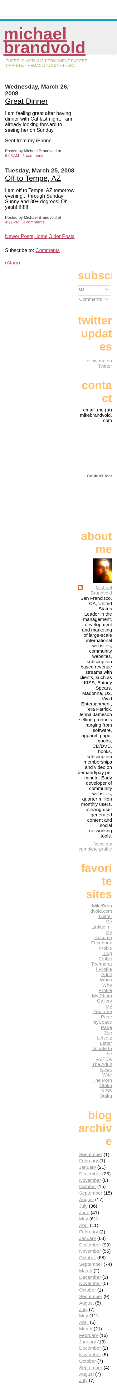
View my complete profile (95, 846)
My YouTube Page (102, 1011)
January (87, 1167)
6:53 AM (12, 155)
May (83, 1218)
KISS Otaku (105, 1093)
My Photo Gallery (102, 998)
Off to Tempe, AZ (33, 178)
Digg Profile (105, 956)
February (88, 1160)
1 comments (33, 155)
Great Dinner (26, 101)
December (90, 1173)
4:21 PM (12, 222)
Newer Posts (19, 236)
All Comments (85, 299)
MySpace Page (102, 1024)
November (90, 1180)
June (84, 1212)
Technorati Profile (101, 966)
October (87, 1186)
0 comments (34, 222)
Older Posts (61, 236)
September (90, 1154)
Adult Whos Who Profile (105, 982)
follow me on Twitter (98, 363)
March (85, 1270)
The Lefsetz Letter (104, 1038)
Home (41, 236)
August (86, 1199)
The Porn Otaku (102, 1082)
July (83, 1206)
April (83, 1225)
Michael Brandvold (44, 40)
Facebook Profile (101, 945)
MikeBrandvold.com (101, 908)
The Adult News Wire (102, 1069)
